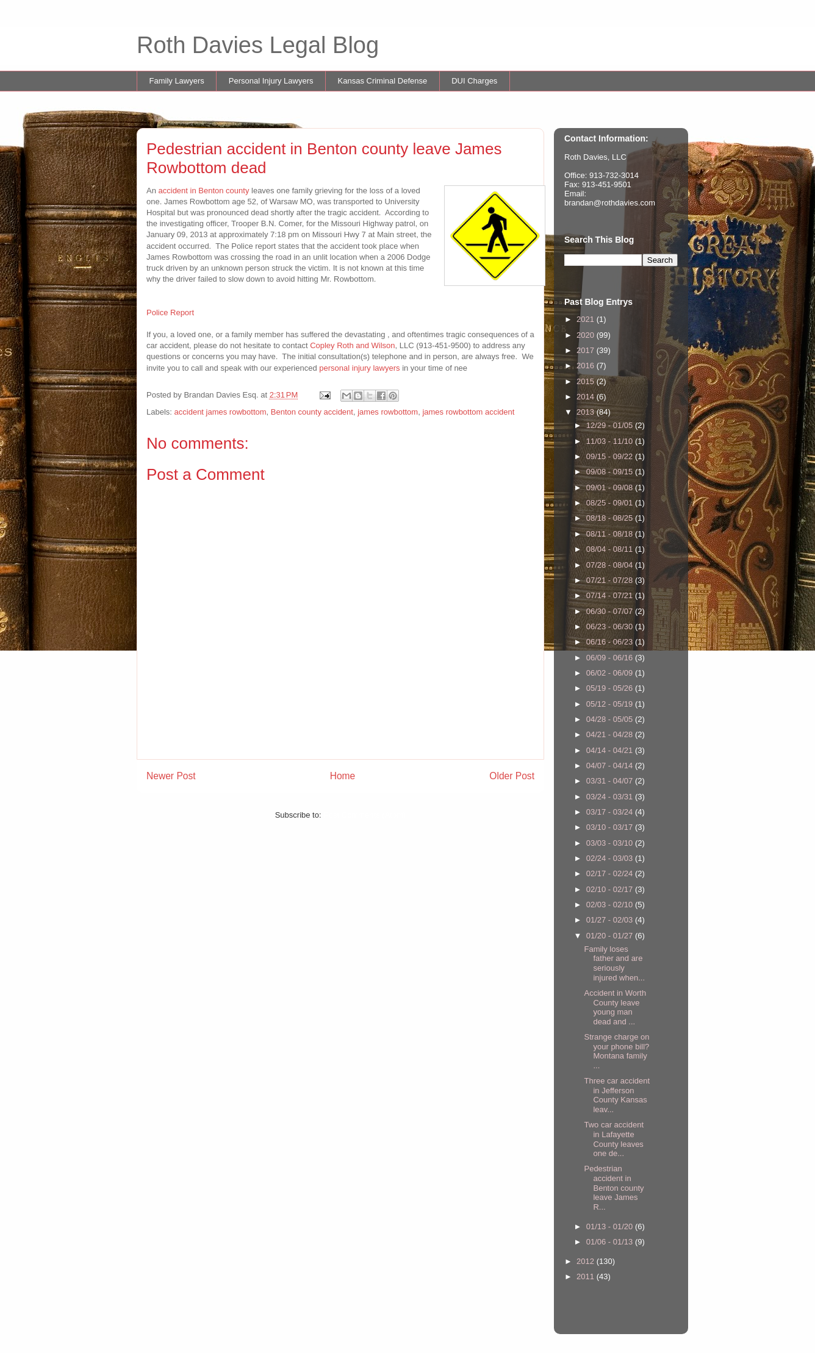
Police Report (170, 312)
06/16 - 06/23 (610, 641)
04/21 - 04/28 (610, 734)
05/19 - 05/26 (610, 688)
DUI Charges (474, 80)
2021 (586, 319)
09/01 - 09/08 (610, 487)
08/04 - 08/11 (610, 549)
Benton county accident (312, 411)
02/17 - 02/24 (610, 873)
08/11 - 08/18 (610, 533)
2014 (586, 396)
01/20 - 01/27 (610, 935)
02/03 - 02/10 (610, 904)
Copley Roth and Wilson (352, 345)
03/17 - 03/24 (610, 811)
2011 (586, 1276)
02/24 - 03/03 (610, 858)
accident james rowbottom (220, 411)
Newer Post (171, 776)
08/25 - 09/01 (610, 502)
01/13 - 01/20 (610, 1226)
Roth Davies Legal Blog (258, 45)
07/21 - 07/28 (610, 580)
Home (343, 776)
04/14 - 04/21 (610, 750)
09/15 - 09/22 (610, 456)
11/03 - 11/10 (610, 441)
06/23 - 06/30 (610, 626)
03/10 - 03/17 (610, 827)
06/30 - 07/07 (610, 611)
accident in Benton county (204, 190)
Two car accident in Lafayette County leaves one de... (614, 1139)
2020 (586, 335)
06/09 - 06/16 (610, 657)
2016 (586, 365)
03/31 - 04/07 (610, 780)
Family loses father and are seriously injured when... (614, 963)
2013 (586, 411)
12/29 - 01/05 (610, 425)
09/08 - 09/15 (610, 471)
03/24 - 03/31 (610, 796)
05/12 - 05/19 (610, 704)
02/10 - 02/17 (610, 889)
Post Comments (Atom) (364, 814)
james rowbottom (387, 411)
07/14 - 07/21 (610, 595)
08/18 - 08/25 (610, 518)
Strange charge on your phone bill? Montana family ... (616, 1051)
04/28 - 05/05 (610, 719)
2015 (586, 381)
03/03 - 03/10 (610, 843)
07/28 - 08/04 (610, 564)
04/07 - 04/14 (610, 765)
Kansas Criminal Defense (383, 80)
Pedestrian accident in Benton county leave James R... (614, 1187)
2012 (586, 1261)
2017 (586, 350)
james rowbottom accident (468, 411)
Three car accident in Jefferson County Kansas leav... (617, 1095)
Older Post (511, 776)
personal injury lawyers (359, 368)
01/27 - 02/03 (610, 919)
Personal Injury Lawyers (271, 80)
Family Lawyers (176, 80)
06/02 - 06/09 (610, 672)
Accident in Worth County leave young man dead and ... (615, 1007)
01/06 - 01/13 (610, 1241)
